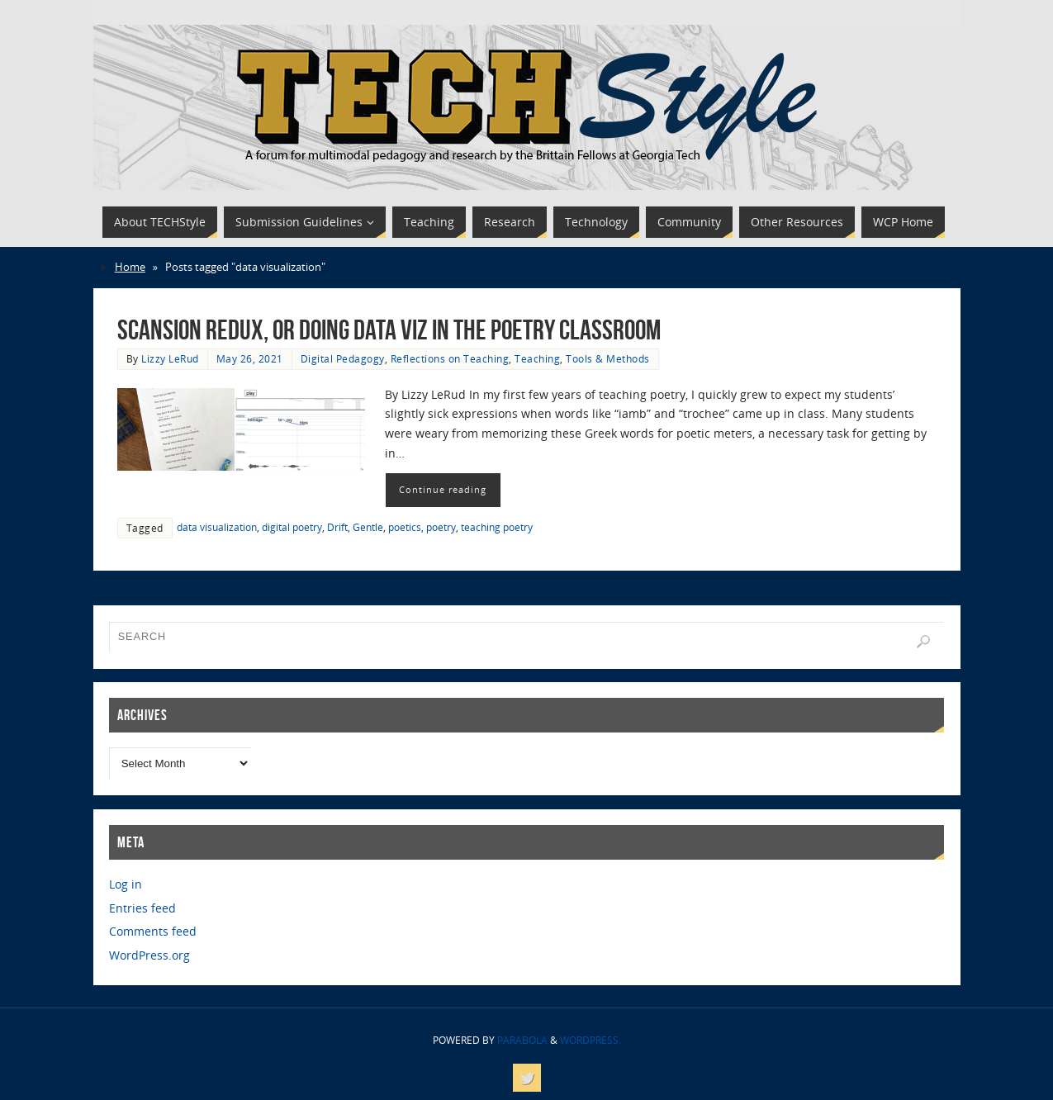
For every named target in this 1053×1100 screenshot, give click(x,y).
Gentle (368, 526)
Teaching (537, 358)
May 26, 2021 (249, 358)
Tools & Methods (608, 358)
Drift (337, 526)
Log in (125, 884)
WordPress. (590, 1040)
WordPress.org (149, 955)
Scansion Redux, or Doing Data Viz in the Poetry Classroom (389, 330)
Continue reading (442, 489)
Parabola (522, 1040)
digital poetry (292, 526)
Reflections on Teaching (450, 358)
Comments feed (153, 931)
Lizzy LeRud (170, 358)
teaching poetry (497, 526)
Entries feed (142, 908)
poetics (404, 526)
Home (130, 267)
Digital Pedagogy (343, 358)
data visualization (217, 526)
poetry (441, 526)
